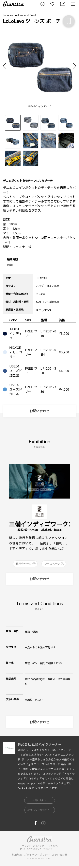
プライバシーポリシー (37, 854)
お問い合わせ (59, 854)
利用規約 (17, 854)
